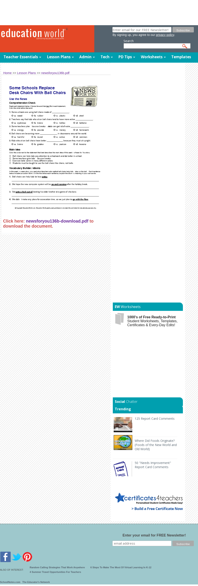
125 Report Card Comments (155, 418)
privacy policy (165, 35)
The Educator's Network (36, 582)
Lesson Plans (59, 57)
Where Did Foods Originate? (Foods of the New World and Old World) (156, 445)
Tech (105, 57)
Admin (85, 57)
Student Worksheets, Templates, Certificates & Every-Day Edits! (152, 321)
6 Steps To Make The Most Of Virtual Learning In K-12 (120, 567)
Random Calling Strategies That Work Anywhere (57, 567)
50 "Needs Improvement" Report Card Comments (153, 465)
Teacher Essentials (21, 57)
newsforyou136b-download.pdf (57, 221)
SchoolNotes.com (10, 582)
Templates (181, 57)
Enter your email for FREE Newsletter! (154, 535)
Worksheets (152, 57)
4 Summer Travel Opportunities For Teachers (55, 572)
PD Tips (125, 57)
